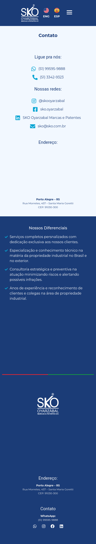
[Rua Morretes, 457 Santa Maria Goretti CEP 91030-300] (48, 172)
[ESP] (56, 10)
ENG (46, 16)
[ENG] (46, 10)
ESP (57, 16)
